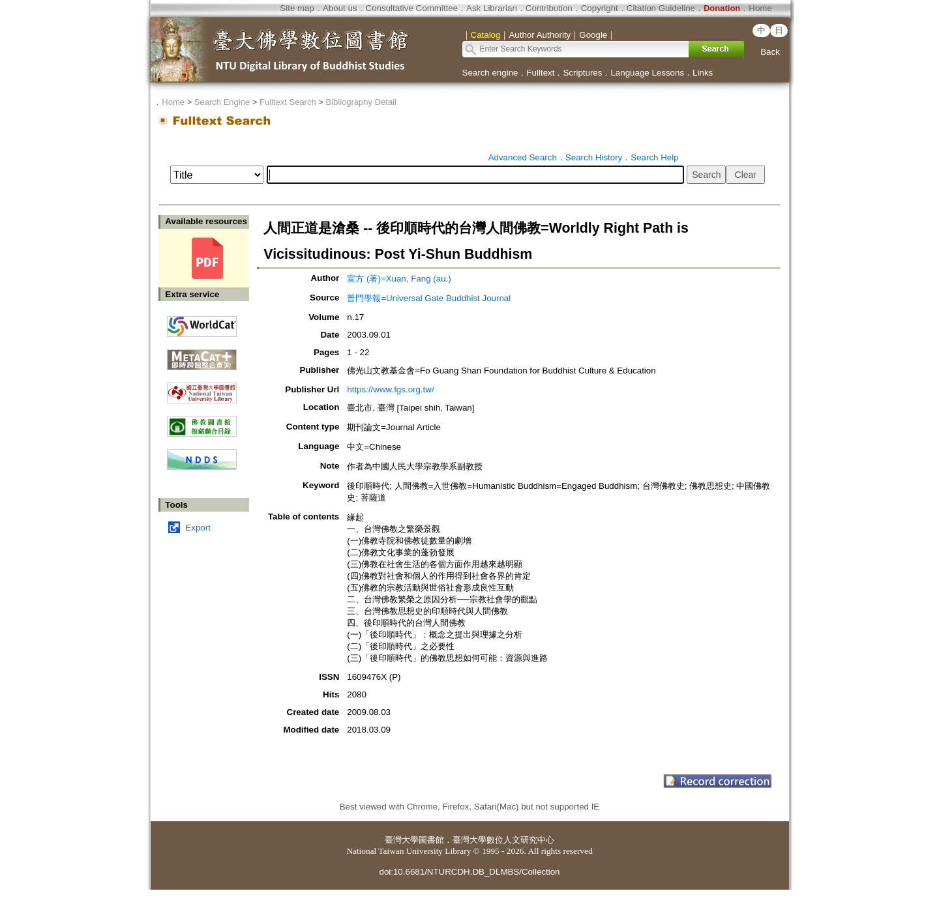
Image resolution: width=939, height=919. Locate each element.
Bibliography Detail (361, 102)
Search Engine (222, 102)
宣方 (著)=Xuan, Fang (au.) (399, 279)
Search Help (654, 157)
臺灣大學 (402, 840)
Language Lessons (647, 73)
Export (198, 527)
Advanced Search (522, 157)
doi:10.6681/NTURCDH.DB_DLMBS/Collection (469, 872)
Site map (297, 8)
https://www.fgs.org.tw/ (390, 389)
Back (770, 52)
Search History (593, 157)
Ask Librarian (491, 8)
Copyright (599, 8)
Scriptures (582, 73)
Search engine (490, 73)
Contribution (549, 8)
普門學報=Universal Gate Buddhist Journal (429, 298)
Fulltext (540, 73)
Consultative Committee (412, 8)
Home (760, 8)
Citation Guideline (661, 8)
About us (340, 8)
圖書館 (431, 840)
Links (703, 73)
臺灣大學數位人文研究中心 (503, 840)
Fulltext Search (288, 102)
